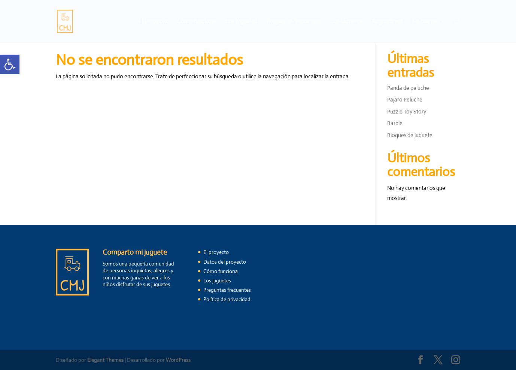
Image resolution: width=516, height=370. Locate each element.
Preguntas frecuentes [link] (294, 22)
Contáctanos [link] (346, 22)
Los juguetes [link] (241, 22)
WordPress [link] (178, 360)
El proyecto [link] (152, 22)
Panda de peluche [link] (408, 87)
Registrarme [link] (387, 22)
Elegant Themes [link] (105, 360)
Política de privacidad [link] (227, 299)
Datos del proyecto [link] (224, 261)
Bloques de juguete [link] (409, 135)
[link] (9, 64)
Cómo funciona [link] (196, 22)
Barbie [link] (395, 123)
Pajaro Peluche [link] (404, 99)
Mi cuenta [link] (425, 22)
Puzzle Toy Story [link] (406, 111)
